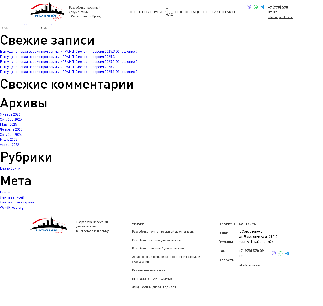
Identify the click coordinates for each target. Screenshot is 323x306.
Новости (207, 11)
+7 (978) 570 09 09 (251, 253)
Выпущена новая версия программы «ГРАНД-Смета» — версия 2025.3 (57, 56)
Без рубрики (10, 168)
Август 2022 (9, 144)
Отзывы (182, 11)
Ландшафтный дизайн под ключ (154, 287)
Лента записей (12, 197)
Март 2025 (8, 124)
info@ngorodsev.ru (280, 17)
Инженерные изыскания (148, 270)
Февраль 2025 (11, 129)
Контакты (227, 11)
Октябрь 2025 (11, 119)
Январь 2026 (10, 114)
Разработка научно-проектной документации (163, 231)
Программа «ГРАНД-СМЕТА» (152, 278)
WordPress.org (12, 207)
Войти (5, 192)
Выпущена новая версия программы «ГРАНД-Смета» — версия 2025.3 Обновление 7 (68, 51)
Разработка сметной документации (156, 240)
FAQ (194, 11)
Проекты (138, 11)
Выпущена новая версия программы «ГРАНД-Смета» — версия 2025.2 (57, 66)
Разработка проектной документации (158, 248)
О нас (169, 12)
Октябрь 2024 (11, 134)
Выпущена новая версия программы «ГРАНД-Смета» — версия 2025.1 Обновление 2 (68, 71)
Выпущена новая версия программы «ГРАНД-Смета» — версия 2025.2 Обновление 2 (68, 61)
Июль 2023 (8, 139)
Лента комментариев (17, 202)
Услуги (156, 11)
